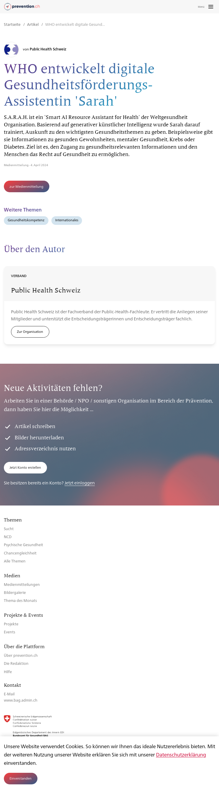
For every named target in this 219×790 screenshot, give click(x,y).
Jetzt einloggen (79, 482)
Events (9, 631)
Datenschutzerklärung (181, 754)
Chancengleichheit (20, 552)
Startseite (12, 24)
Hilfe (8, 671)
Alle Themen (15, 560)
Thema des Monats (20, 600)
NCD (8, 536)
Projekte (11, 623)
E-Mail (9, 693)
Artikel (33, 24)
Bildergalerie (15, 592)
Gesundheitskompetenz (26, 220)
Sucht (9, 528)
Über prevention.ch (21, 655)
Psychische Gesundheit (23, 544)
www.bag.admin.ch (20, 699)
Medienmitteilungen (22, 584)
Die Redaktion (16, 663)
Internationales (66, 220)
